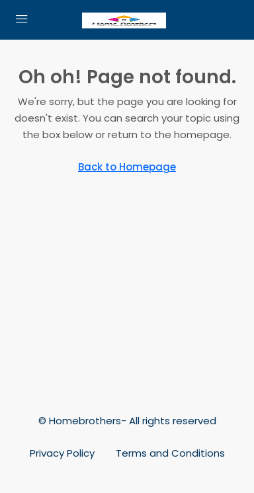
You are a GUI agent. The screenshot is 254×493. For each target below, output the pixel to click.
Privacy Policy (62, 453)
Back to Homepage (127, 167)
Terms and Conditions (170, 453)
